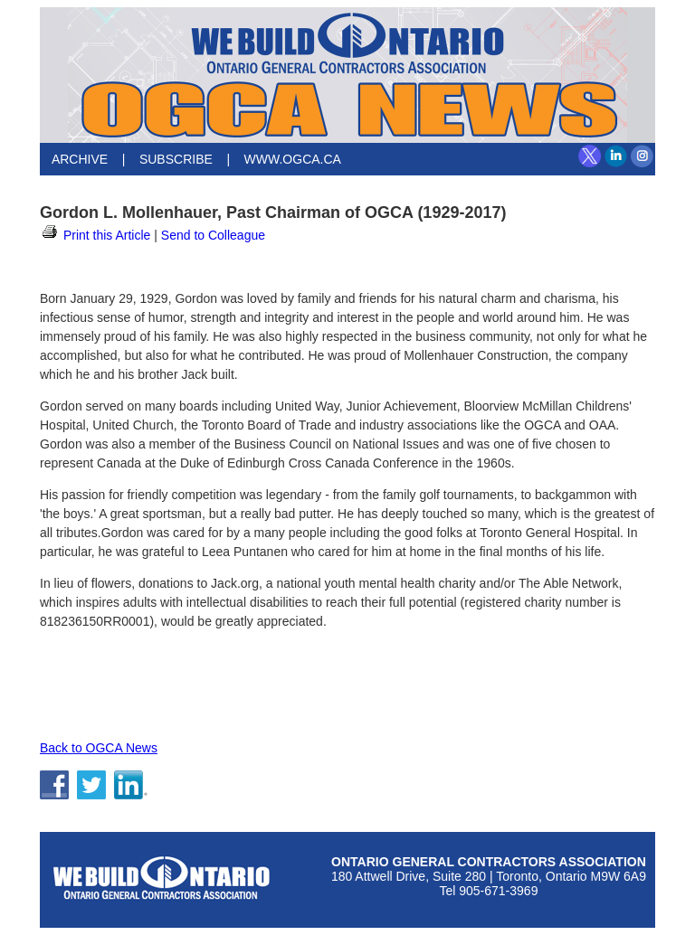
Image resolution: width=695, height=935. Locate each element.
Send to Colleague (213, 235)
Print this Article (95, 235)
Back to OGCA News (98, 748)
